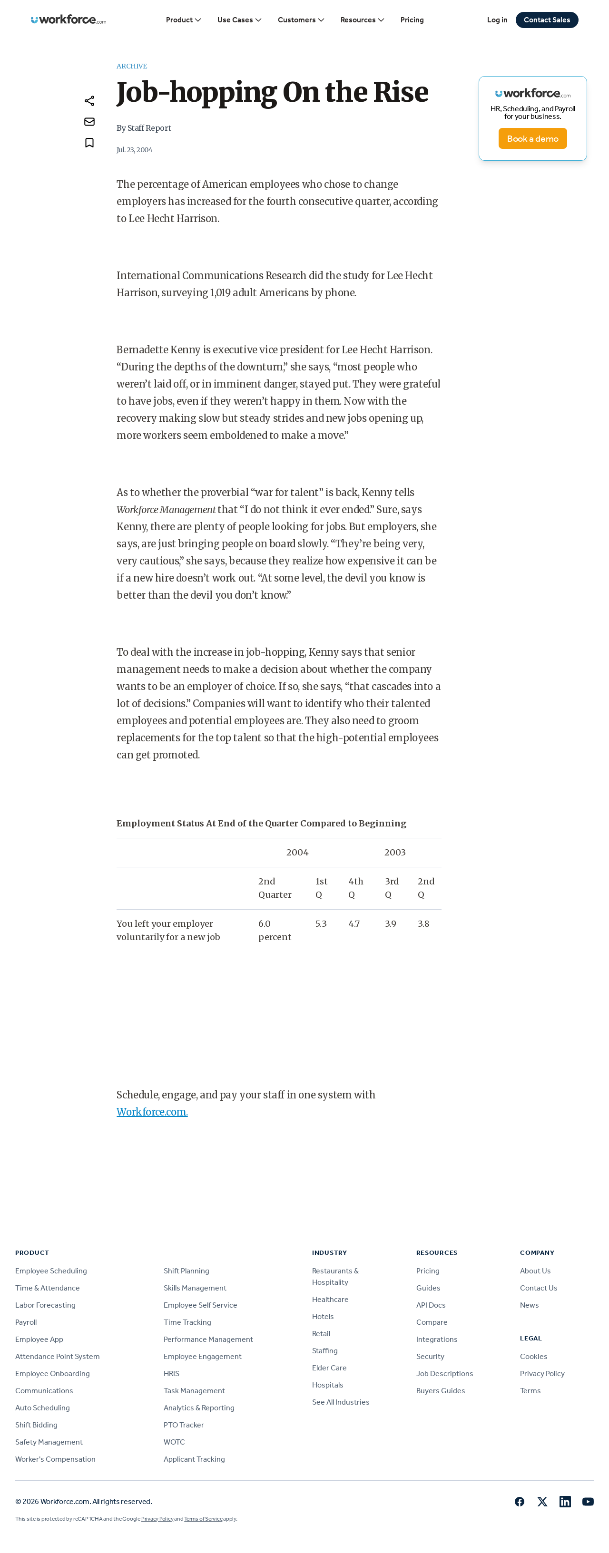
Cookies (534, 1356)
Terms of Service (203, 1518)
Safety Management (49, 1441)
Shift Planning (186, 1270)
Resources (363, 20)
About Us (535, 1270)
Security (430, 1356)
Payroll (26, 1322)
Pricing (412, 19)
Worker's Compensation (55, 1459)
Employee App (39, 1339)
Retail (321, 1333)
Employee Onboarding (52, 1373)
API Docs (431, 1305)
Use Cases (240, 20)
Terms (530, 1390)
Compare (432, 1322)
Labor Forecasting (45, 1305)
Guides (428, 1287)
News (529, 1305)
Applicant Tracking (194, 1459)
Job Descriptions (444, 1373)
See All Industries (341, 1402)
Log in (497, 19)
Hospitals (328, 1384)
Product (184, 20)
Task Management (194, 1390)
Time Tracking (187, 1322)
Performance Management (208, 1339)
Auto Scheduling (42, 1407)
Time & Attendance (47, 1287)
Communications (44, 1390)
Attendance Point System (57, 1356)
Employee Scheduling (51, 1270)
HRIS (171, 1373)
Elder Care (329, 1367)
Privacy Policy (542, 1373)
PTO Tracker (184, 1424)
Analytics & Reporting (199, 1407)
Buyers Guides (440, 1390)
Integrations (437, 1339)
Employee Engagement (203, 1356)
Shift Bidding (36, 1424)
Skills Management (195, 1287)
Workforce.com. (152, 1112)
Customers (301, 20)
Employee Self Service (200, 1305)
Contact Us (539, 1287)
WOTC (174, 1441)
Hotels (323, 1316)
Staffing (325, 1350)
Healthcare (330, 1299)
